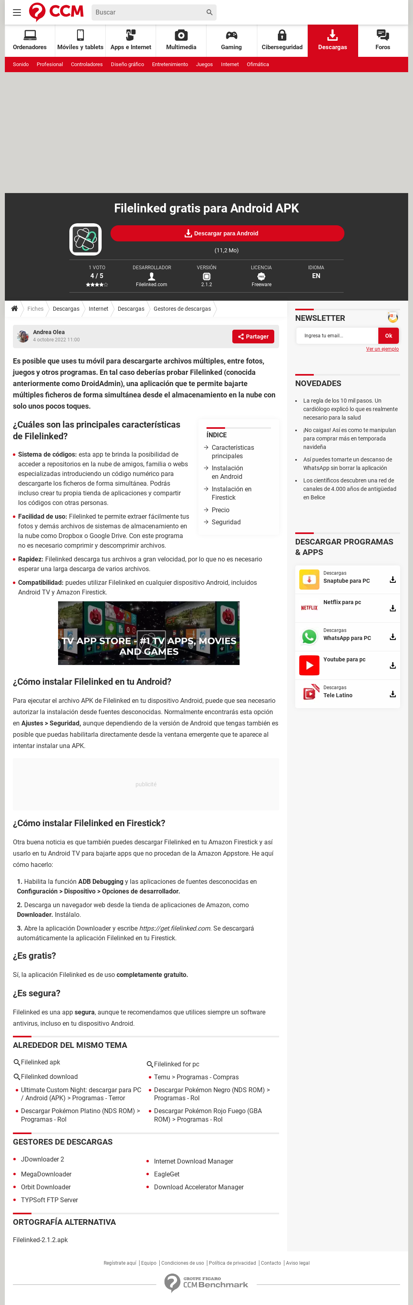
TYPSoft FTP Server (49, 1200)
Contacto (271, 1263)
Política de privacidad (232, 1263)
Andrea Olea (49, 332)
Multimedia (181, 40)
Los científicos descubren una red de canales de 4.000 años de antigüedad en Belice (349, 489)
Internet (230, 64)
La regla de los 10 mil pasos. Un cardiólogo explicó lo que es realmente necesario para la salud (350, 409)
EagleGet (166, 1174)
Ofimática (258, 64)
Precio (220, 510)
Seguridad (226, 522)
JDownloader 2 (42, 1159)
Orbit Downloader (46, 1187)
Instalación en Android (227, 472)
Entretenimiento (170, 64)
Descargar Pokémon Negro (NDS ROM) (209, 1090)
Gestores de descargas (182, 308)
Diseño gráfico (127, 64)
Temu (162, 1077)
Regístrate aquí (120, 1263)
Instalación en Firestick (232, 493)
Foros (382, 40)
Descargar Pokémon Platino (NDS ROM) (78, 1111)
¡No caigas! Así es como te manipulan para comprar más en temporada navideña (349, 438)
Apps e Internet (131, 40)
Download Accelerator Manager (199, 1187)
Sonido (21, 64)
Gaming (231, 40)
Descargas (332, 40)
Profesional (50, 64)
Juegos (204, 64)
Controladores (87, 64)
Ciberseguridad (282, 40)
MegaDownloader (46, 1174)
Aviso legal (298, 1263)
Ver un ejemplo (382, 349)
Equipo (148, 1263)
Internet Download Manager (193, 1161)
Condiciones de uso (182, 1263)
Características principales (233, 452)
